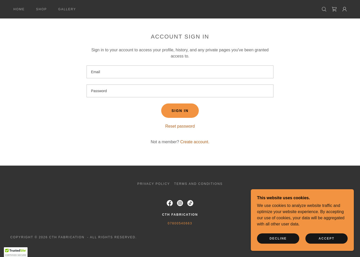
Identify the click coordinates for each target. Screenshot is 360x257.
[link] (179, 9)
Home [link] (19, 9)
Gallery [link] (67, 9)
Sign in (180, 111)
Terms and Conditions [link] (198, 184)
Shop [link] (41, 9)
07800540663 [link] (180, 223)
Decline (278, 238)
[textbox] (180, 71)
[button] (344, 9)
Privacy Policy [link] (153, 184)
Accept (326, 238)
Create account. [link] (194, 142)
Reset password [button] (180, 126)
